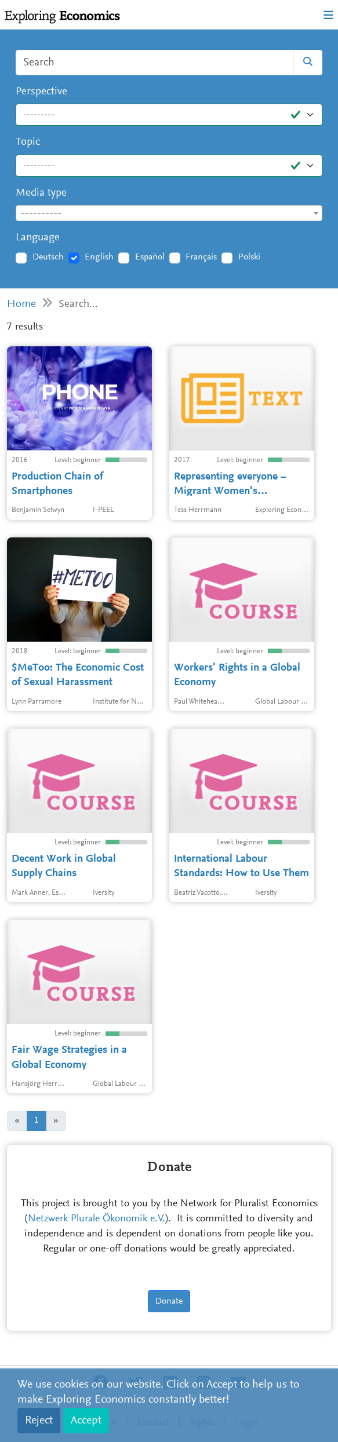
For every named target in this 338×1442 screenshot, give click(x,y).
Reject (39, 1420)
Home (21, 304)
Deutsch (48, 257)
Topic (28, 142)
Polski (249, 257)
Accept (86, 1420)
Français (201, 257)
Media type (41, 193)
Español (150, 257)
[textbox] (169, 214)
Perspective (41, 91)
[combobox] (169, 213)
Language (38, 237)
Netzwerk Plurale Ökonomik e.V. (96, 1219)
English (99, 257)
